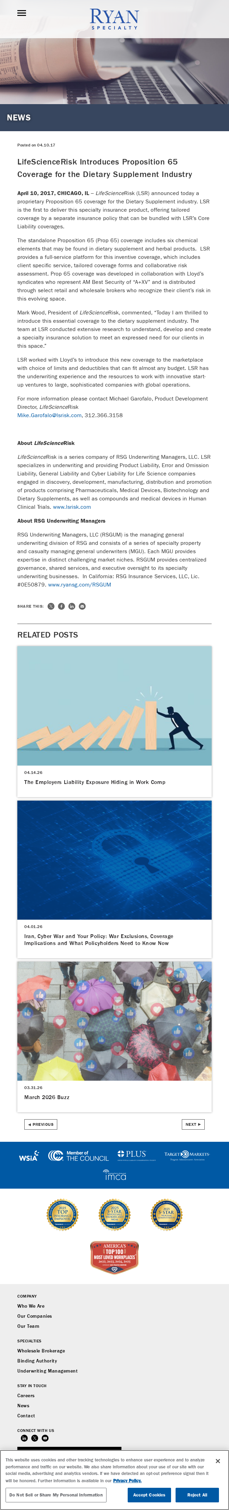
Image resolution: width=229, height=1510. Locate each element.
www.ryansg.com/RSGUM (79, 584)
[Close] (218, 1461)
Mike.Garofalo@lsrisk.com (49, 415)
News (23, 1405)
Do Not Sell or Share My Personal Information (56, 1495)
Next (191, 1124)
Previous (43, 1124)
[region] (114, 1480)
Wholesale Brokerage (41, 1351)
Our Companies (34, 1316)
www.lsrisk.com (72, 507)
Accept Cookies (149, 1495)
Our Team (28, 1326)
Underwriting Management (47, 1371)
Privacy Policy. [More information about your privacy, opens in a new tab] (127, 1480)
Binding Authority (37, 1361)
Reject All (197, 1495)
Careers (26, 1395)
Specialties (29, 1341)
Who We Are (30, 1306)
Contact (26, 1416)
